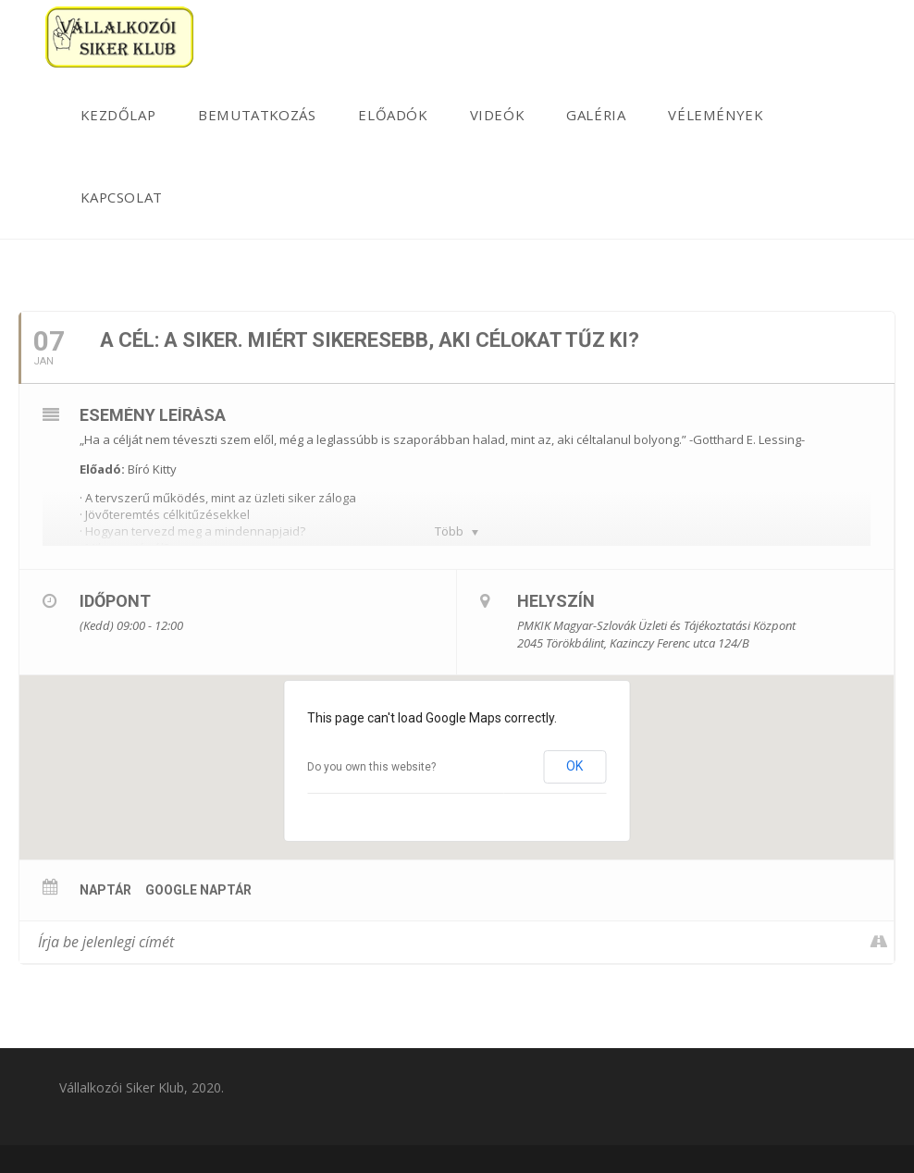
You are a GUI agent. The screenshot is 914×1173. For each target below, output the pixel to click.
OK (574, 766)
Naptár (105, 890)
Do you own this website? (371, 766)
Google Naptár (198, 890)
